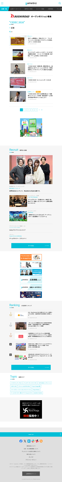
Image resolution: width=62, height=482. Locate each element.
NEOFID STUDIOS (38, 393)
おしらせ (31, 457)
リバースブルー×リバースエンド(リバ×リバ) (21, 389)
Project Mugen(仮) (36, 386)
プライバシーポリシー (31, 460)
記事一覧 (4, 9)
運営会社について (31, 446)
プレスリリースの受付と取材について (31, 451)
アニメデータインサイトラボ (30, 383)
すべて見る (31, 246)
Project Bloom (36, 389)
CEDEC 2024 (13, 386)
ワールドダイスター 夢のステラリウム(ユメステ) (21, 393)
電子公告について (31, 454)
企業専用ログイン (31, 473)
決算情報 (50, 9)
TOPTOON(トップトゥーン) (45, 383)
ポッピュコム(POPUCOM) (24, 386)
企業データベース (15, 9)
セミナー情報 (40, 9)
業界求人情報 (29, 9)
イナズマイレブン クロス (16, 383)
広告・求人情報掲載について (31, 448)
